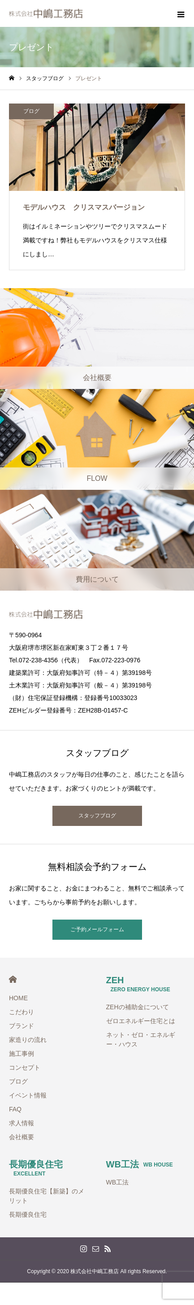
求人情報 (21, 1123)
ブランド (21, 1025)
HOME (13, 979)
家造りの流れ (28, 1039)
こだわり (21, 1011)
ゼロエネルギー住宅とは (140, 1020)
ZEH (138, 984)
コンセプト (24, 1067)
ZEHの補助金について (137, 1007)
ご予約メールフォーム (97, 929)
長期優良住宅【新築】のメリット (46, 1196)
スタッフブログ (97, 815)
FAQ (15, 1109)
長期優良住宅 (36, 1168)
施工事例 (21, 1053)
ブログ (31, 111)
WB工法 (139, 1164)
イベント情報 (28, 1095)
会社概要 (21, 1137)
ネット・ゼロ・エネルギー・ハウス (140, 1039)
